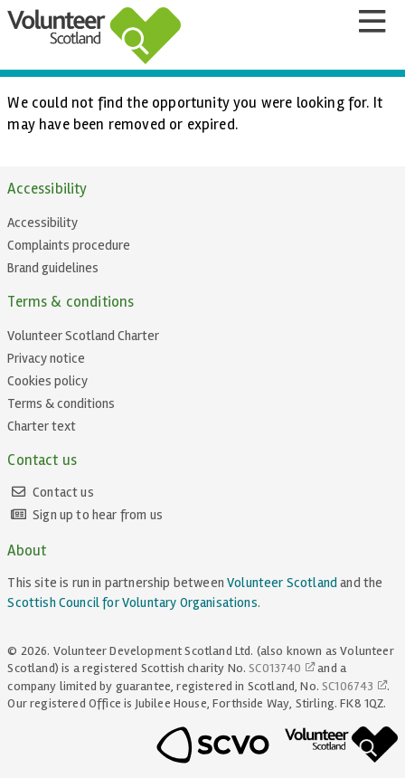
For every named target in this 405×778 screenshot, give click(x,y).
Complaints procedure (68, 245)
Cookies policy (47, 381)
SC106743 (347, 686)
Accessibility (42, 222)
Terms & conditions (61, 403)
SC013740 (275, 668)
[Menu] (371, 21)
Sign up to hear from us (98, 515)
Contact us (63, 492)
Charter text (41, 426)
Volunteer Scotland (282, 582)
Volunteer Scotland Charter (83, 335)
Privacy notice (46, 358)
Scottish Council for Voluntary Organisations (132, 602)
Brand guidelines (53, 268)
